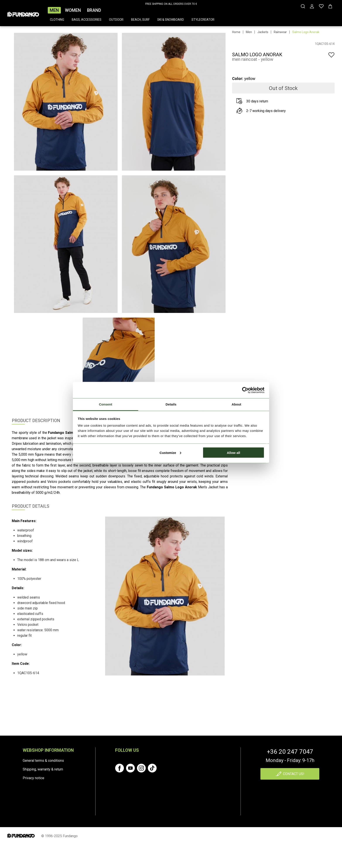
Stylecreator (203, 19)
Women (73, 10)
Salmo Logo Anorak (305, 32)
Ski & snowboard (170, 19)
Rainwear (280, 32)
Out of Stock (283, 88)
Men (54, 10)
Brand (94, 10)
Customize (170, 452)
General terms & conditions (43, 760)
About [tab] (236, 404)
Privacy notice (33, 778)
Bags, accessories (86, 19)
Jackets (262, 32)
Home (236, 32)
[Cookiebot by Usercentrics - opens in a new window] (245, 390)
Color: (237, 78)
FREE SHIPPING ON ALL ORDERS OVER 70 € (171, 3)
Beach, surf (140, 19)
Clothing (57, 19)
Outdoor (116, 19)
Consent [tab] (105, 404)
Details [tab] (171, 404)
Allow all (233, 452)
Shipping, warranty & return (43, 769)
